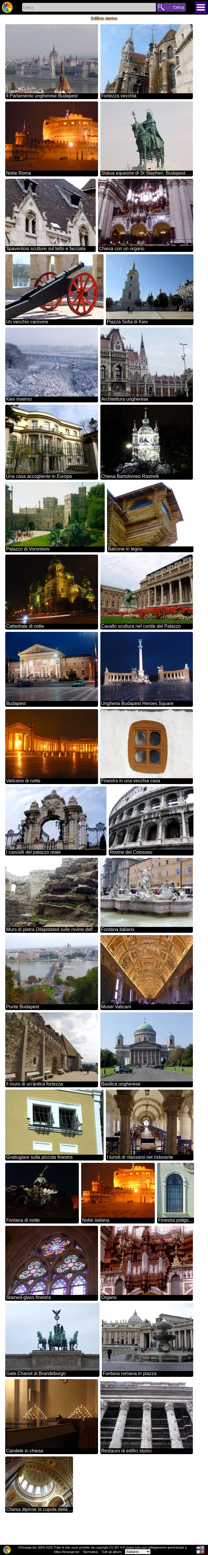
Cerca (178, 7)
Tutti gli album (111, 1552)
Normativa (90, 1552)
